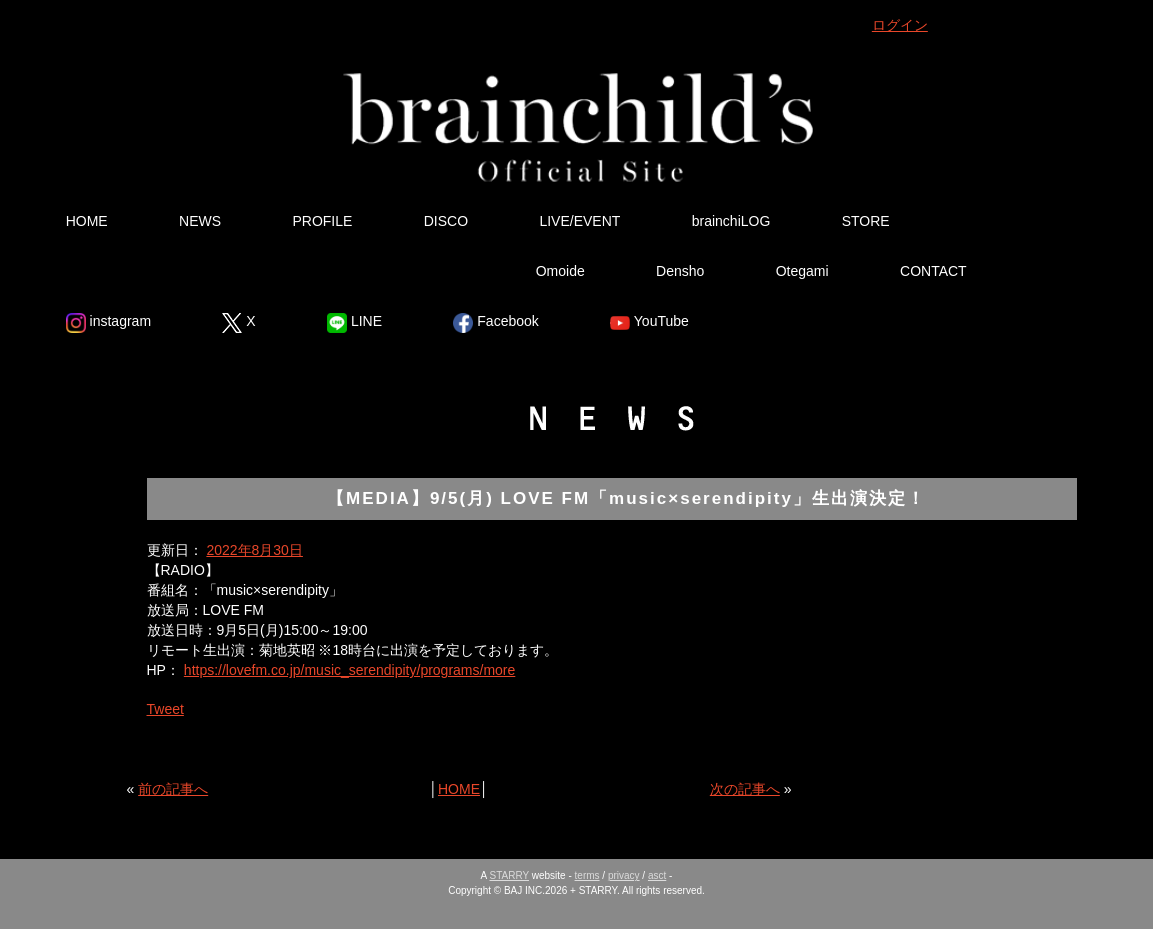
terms (587, 875)
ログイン (900, 25)
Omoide (560, 271)
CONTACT (933, 271)
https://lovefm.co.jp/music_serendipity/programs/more (349, 670)
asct (657, 875)
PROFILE (322, 221)
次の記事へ (745, 789)
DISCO (446, 221)
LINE (354, 323)
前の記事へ (173, 789)
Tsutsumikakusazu (370, 271)
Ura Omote (135, 271)
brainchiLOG (731, 221)
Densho (680, 271)
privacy (624, 875)
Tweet (165, 709)
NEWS (200, 221)
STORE (866, 221)
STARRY (509, 875)
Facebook (495, 323)
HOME (87, 221)
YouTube (649, 323)
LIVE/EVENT (579, 221)
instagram (108, 323)
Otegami (802, 271)
